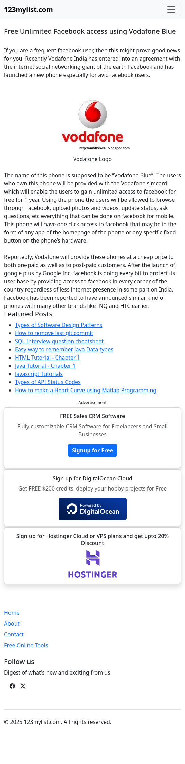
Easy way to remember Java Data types (64, 349)
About (11, 623)
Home (12, 612)
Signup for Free (92, 450)
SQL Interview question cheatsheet (59, 341)
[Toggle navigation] (171, 9)
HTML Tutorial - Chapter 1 (47, 357)
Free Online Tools (26, 645)
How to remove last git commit (54, 333)
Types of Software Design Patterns (58, 325)
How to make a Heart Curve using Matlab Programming (85, 390)
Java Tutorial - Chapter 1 (45, 365)
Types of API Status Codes (48, 382)
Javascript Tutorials (39, 374)
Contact (14, 634)
